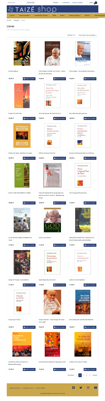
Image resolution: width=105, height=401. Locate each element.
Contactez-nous (28, 388)
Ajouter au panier (29, 78)
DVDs (54, 15)
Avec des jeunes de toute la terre (50, 113)
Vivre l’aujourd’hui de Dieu (78, 193)
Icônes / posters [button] (74, 15)
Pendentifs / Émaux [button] (41, 15)
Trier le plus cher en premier (87, 35)
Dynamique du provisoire (47, 280)
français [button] (55, 2)
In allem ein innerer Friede (78, 362)
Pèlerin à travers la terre (47, 153)
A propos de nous (14, 388)
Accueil (9, 20)
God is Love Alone (45, 237)
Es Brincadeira (13, 71)
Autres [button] (87, 15)
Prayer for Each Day (15, 113)
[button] (93, 2)
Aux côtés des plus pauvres (78, 113)
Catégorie (16, 20)
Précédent (71, 375)
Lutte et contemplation (77, 280)
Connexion (66, 2)
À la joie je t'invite (14, 319)
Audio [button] (62, 15)
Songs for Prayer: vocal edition (18, 280)
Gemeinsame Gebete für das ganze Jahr (52, 362)
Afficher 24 (71, 35)
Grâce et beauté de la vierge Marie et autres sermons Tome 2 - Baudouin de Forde (51, 195)
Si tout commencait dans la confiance (81, 153)
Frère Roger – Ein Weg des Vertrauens (82, 71)
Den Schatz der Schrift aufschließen (81, 319)
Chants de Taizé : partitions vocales (20, 153)
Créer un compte (77, 2)
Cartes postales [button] (24, 15)
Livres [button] (12, 15)
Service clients (40, 388)
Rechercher (30, 2)
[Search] (16, 3)
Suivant (95, 375)
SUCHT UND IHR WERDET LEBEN (19, 193)
